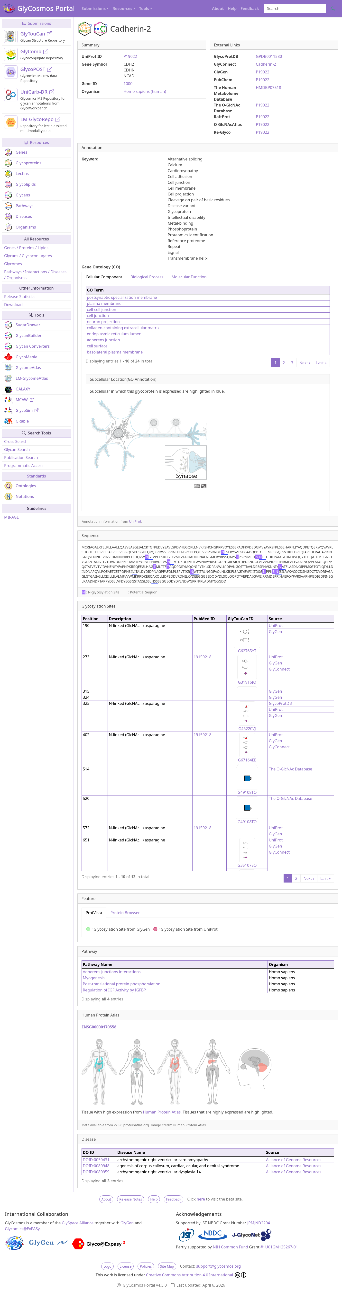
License (126, 1266)
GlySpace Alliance (78, 1223)
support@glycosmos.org (218, 1266)
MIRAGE (11, 517)
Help (232, 8)
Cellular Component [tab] (104, 277)
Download (13, 304)
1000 (128, 83)
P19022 (130, 56)
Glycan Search (17, 449)
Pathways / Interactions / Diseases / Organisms (35, 274)
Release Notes (130, 1199)
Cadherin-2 (266, 64)
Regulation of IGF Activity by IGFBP (114, 990)
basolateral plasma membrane (115, 352)
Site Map (167, 1266)
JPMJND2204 (258, 1223)
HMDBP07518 (268, 87)
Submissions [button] (94, 8)
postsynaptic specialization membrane (122, 297)
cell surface (97, 346)
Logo (107, 1266)
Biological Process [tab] (146, 277)
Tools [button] (144, 8)
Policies (146, 1266)
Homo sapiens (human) (145, 91)
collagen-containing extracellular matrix (123, 327)
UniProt (135, 521)
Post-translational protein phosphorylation (121, 984)
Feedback (249, 8)
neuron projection (103, 321)
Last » (321, 362)
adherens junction (103, 340)
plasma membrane (104, 303)
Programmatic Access (23, 465)
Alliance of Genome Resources (293, 1159)
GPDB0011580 (269, 56)
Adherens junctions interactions (112, 971)
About (218, 8)
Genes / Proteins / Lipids (26, 247)
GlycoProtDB (280, 703)
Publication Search (21, 457)
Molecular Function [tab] (189, 277)
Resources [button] (122, 8)
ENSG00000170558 (99, 1027)
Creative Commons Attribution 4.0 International (196, 1275)
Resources (36, 142)
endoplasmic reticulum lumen (114, 333)
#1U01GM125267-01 (279, 1247)
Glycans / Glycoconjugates (28, 255)
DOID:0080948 (96, 1165)
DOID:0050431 (96, 1159)
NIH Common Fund (230, 1247)
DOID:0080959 (96, 1172)
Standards (36, 476)
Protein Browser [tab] (125, 912)
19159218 (202, 657)
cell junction (98, 315)
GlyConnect (279, 669)
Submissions (36, 23)
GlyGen (275, 631)
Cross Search (16, 441)
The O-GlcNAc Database (290, 769)
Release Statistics (19, 296)
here (201, 1199)
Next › (304, 362)
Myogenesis (94, 978)
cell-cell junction (101, 309)
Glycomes (13, 263)
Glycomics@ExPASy (22, 1228)
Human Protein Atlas (162, 1112)
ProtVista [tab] (94, 912)
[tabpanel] (208, 396)
